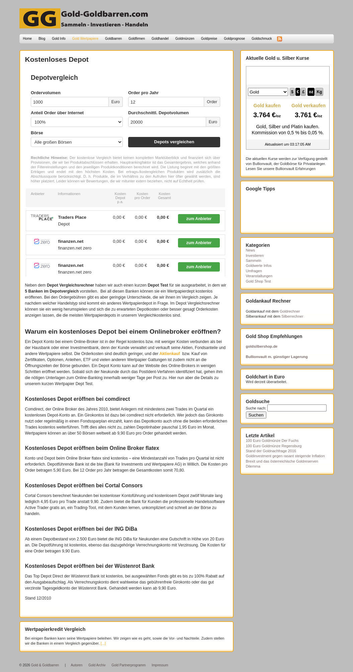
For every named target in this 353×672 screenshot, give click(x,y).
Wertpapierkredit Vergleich (55, 629)
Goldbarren (113, 38)
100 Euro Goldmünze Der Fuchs (272, 441)
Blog (41, 38)
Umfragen (254, 271)
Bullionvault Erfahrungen (295, 169)
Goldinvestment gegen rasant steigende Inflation (285, 456)
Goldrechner (290, 311)
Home (27, 38)
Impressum (160, 665)
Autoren (76, 665)
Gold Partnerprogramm (128, 665)
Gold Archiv (96, 665)
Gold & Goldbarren (45, 665)
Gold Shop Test (258, 281)
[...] (103, 643)
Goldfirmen (136, 38)
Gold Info (59, 38)
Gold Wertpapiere (85, 38)
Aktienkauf (170, 353)
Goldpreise (209, 38)
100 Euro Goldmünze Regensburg (274, 446)
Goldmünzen (184, 38)
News (250, 250)
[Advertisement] (279, 212)
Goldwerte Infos (259, 266)
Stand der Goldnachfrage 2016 (271, 451)
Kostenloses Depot (57, 59)
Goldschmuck (262, 38)
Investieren (255, 256)
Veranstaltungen (259, 276)
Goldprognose (234, 38)
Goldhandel (160, 38)
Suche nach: (256, 408)
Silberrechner (292, 316)
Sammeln (253, 261)
